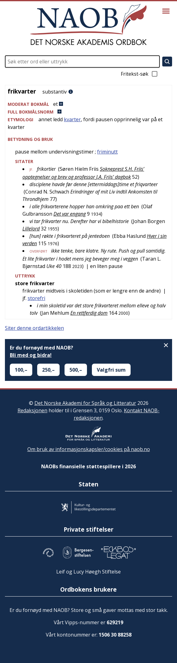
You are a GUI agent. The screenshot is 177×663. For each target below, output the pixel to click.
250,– (48, 369)
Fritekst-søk (139, 74)
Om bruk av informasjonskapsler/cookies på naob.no (88, 449)
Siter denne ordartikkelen (34, 328)
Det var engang (69, 213)
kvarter (72, 119)
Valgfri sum (111, 369)
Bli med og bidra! (31, 355)
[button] (88, 104)
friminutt (107, 151)
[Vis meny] (166, 11)
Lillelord (31, 228)
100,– (21, 369)
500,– (75, 369)
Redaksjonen (32, 410)
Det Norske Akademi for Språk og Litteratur (85, 403)
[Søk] (167, 61)
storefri (36, 298)
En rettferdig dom (89, 313)
